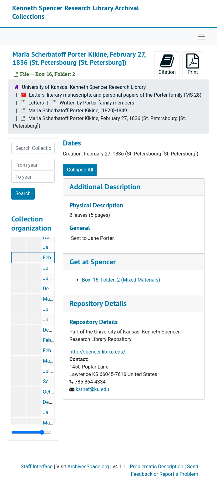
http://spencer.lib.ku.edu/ (97, 352)
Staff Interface (37, 467)
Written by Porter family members (96, 103)
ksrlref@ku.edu (92, 389)
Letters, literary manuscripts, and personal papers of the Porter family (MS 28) (115, 95)
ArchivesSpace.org (88, 467)
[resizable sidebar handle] (31, 432)
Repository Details (98, 303)
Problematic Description (156, 467)
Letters (36, 103)
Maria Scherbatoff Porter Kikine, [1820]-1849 (77, 111)
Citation (167, 64)
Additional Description (104, 186)
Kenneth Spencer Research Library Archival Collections (75, 11)
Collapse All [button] (80, 170)
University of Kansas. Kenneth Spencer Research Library (84, 87)
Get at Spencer (92, 262)
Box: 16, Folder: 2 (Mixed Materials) (121, 280)
